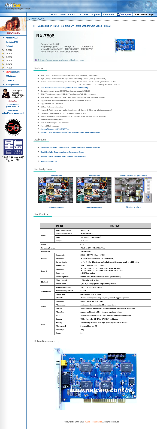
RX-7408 (9, 61)
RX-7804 (9, 57)
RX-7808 (9, 54)
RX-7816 (9, 50)
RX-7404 (9, 64)
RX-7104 (9, 68)
